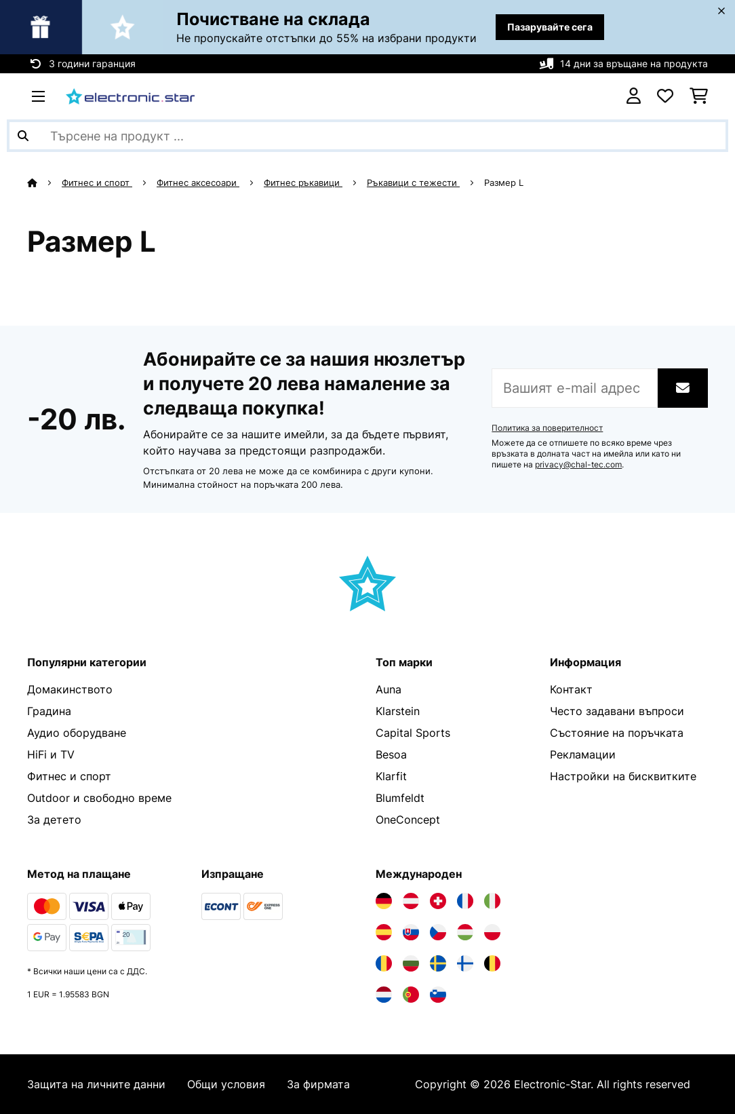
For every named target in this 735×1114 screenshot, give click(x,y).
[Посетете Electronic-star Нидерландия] (384, 994)
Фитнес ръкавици (303, 182)
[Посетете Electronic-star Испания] (384, 932)
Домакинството (70, 689)
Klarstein (398, 711)
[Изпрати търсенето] (23, 136)
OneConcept (408, 819)
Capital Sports (413, 733)
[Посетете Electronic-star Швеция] (438, 963)
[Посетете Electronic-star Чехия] (438, 932)
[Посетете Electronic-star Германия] (384, 901)
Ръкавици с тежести (413, 182)
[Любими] (665, 96)
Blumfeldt (400, 798)
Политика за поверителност (547, 428)
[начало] (44, 182)
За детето (54, 819)
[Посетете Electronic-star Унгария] (465, 932)
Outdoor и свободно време (99, 798)
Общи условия (226, 1084)
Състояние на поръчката (616, 733)
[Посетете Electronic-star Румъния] (384, 963)
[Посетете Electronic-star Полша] (492, 932)
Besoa (391, 754)
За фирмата (318, 1084)
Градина (49, 711)
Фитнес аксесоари (198, 182)
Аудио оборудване (76, 733)
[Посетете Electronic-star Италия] (492, 901)
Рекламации (583, 754)
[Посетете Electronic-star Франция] (465, 901)
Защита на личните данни (96, 1084)
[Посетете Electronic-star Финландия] (465, 963)
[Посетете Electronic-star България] (411, 963)
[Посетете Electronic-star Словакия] (411, 932)
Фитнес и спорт (97, 182)
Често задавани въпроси (617, 711)
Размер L (505, 182)
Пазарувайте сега (550, 27)
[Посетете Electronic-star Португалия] (411, 994)
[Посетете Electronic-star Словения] (438, 994)
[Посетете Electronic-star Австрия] (411, 901)
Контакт (571, 689)
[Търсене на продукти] (367, 135)
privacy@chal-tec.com (578, 464)
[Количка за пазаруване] (699, 96)
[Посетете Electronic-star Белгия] (492, 963)
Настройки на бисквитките (623, 776)
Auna (388, 689)
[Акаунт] (634, 96)
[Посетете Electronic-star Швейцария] (438, 901)
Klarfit (391, 776)
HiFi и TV (51, 754)
